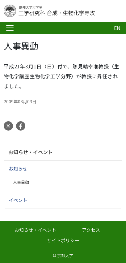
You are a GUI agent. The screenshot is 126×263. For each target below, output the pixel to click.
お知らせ (18, 168)
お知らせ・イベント (30, 152)
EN (117, 27)
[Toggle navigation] (10, 28)
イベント (18, 200)
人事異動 (21, 182)
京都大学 (65, 255)
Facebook (20, 126)
